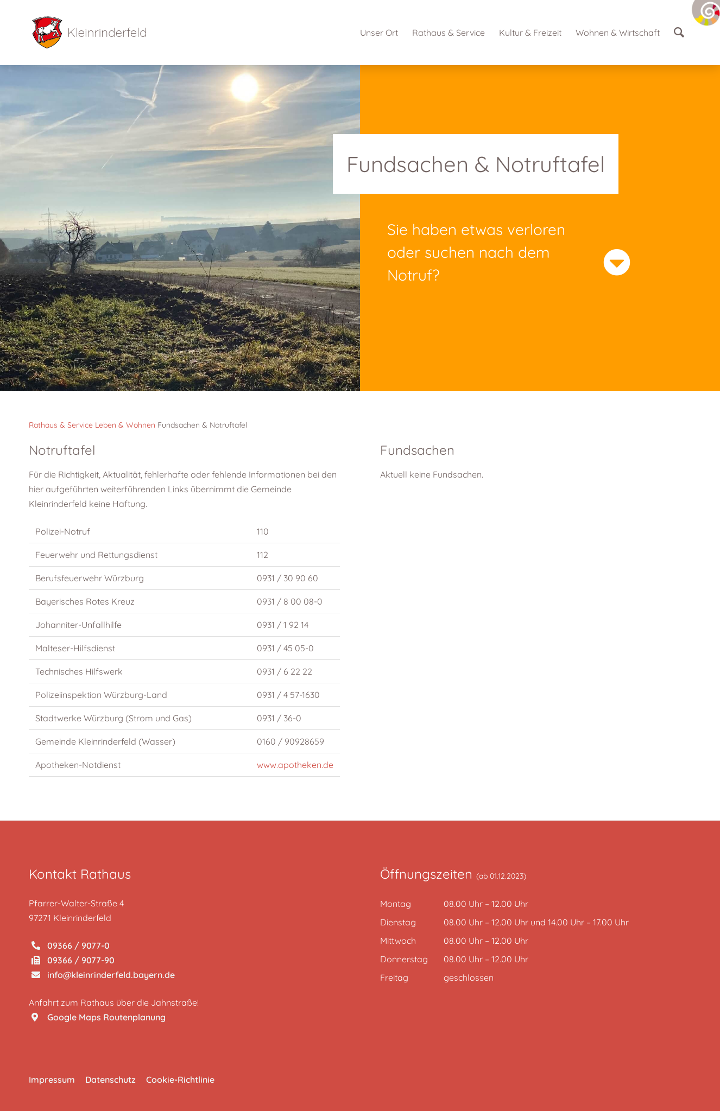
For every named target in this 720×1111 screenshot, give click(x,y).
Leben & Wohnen (125, 425)
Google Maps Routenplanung (98, 1017)
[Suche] (679, 32)
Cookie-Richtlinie (180, 1079)
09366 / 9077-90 (73, 960)
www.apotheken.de (295, 764)
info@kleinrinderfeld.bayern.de (103, 974)
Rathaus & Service (61, 425)
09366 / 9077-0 (70, 945)
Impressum (52, 1079)
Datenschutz (110, 1079)
